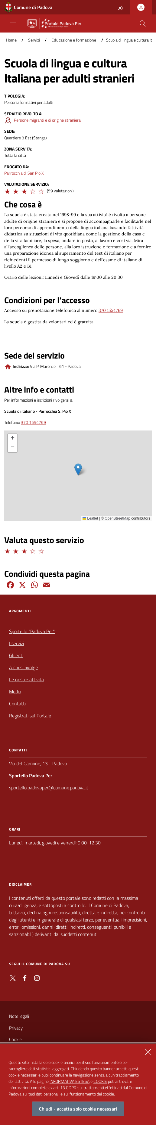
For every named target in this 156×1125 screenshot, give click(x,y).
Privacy (16, 1027)
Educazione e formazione (73, 40)
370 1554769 (111, 310)
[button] (7, 190)
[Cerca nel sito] (142, 23)
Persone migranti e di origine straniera (47, 120)
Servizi (34, 40)
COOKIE (100, 1081)
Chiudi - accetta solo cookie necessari (78, 1108)
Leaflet (90, 518)
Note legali (19, 1016)
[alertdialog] (78, 1084)
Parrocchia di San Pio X (24, 173)
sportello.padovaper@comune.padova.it (48, 787)
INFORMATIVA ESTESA (69, 1081)
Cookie (15, 1039)
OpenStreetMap (117, 518)
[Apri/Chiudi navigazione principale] (12, 22)
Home (11, 40)
